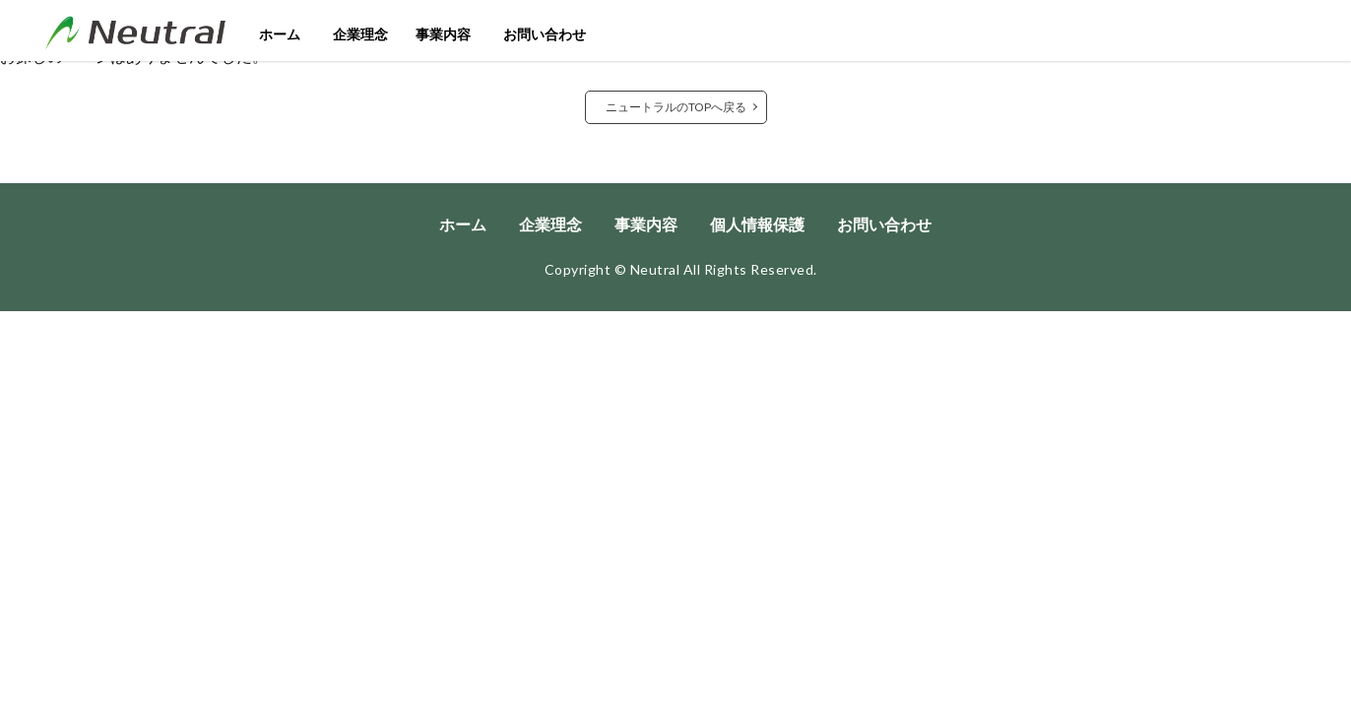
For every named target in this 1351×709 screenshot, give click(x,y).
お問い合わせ (544, 34)
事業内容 (443, 34)
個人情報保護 (757, 224)
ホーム (279, 34)
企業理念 (360, 34)
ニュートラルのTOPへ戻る (676, 106)
